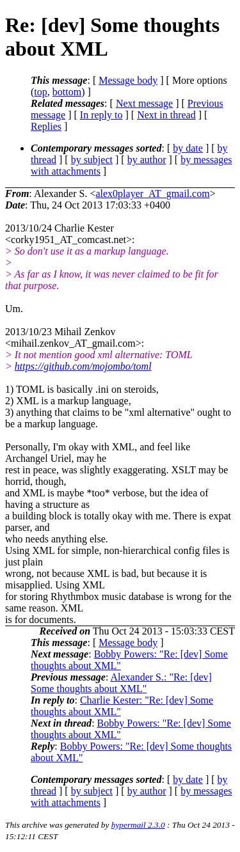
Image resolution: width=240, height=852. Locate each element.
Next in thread (166, 114)
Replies (46, 126)
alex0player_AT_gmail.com (152, 193)
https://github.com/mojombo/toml (83, 366)
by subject (92, 159)
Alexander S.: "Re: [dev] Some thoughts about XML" (121, 683)
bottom (66, 91)
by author (146, 159)
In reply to (101, 114)
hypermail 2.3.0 (138, 825)
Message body (128, 80)
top (40, 91)
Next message (144, 103)
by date (188, 148)
